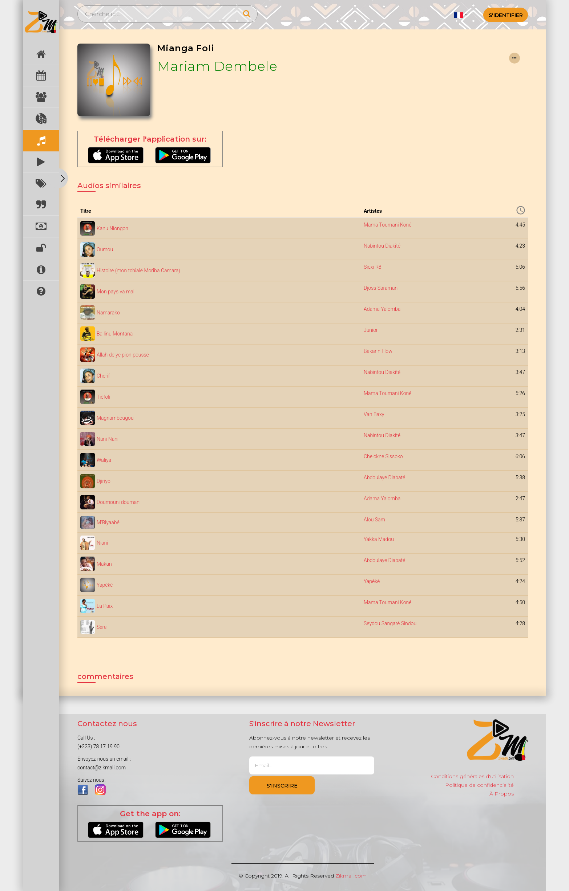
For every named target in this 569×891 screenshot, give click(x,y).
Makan (104, 564)
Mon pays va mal (115, 291)
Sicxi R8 (373, 267)
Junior (371, 330)
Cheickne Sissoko (383, 456)
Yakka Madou (379, 539)
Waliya (104, 460)
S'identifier (506, 15)
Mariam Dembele (217, 66)
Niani (102, 543)
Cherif (103, 376)
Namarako (108, 313)
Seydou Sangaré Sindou (390, 623)
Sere (101, 627)
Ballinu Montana (115, 334)
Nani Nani (107, 439)
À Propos (501, 793)
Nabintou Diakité (382, 246)
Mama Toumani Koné (387, 225)
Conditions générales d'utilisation (472, 776)
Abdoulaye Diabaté (384, 477)
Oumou (105, 249)
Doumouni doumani (119, 502)
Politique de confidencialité (479, 785)
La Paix (105, 606)
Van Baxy (374, 414)
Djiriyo (103, 481)
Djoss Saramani (381, 288)
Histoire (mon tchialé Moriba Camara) (138, 270)
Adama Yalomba (382, 309)
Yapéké (105, 585)
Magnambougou (115, 418)
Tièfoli (103, 397)
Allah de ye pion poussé (123, 355)
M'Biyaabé (108, 522)
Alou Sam (374, 519)
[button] (461, 14)
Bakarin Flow (378, 351)
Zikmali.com (351, 875)
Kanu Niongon (112, 228)
